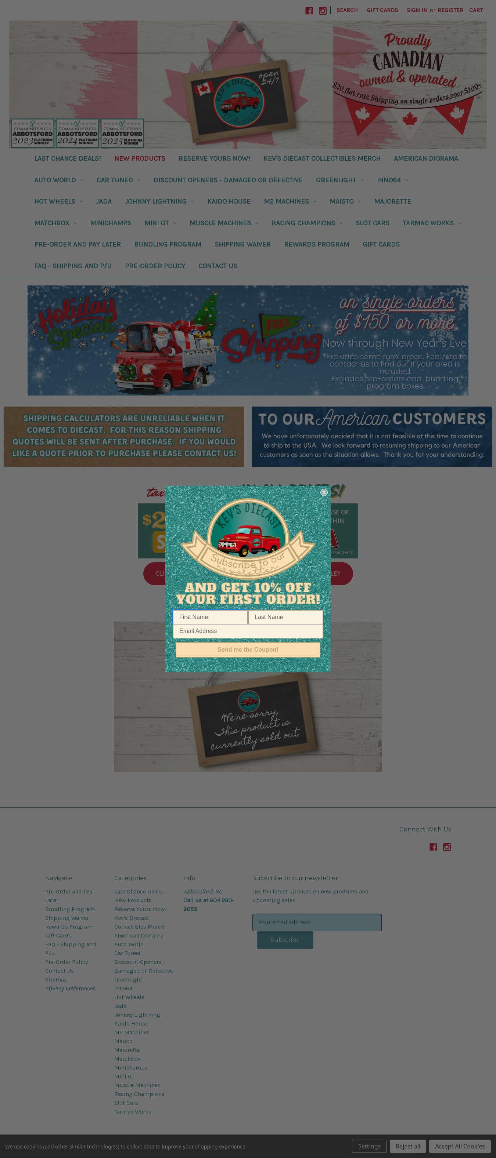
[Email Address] (248, 631)
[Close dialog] (324, 492)
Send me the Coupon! (248, 650)
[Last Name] (285, 617)
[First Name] (210, 617)
